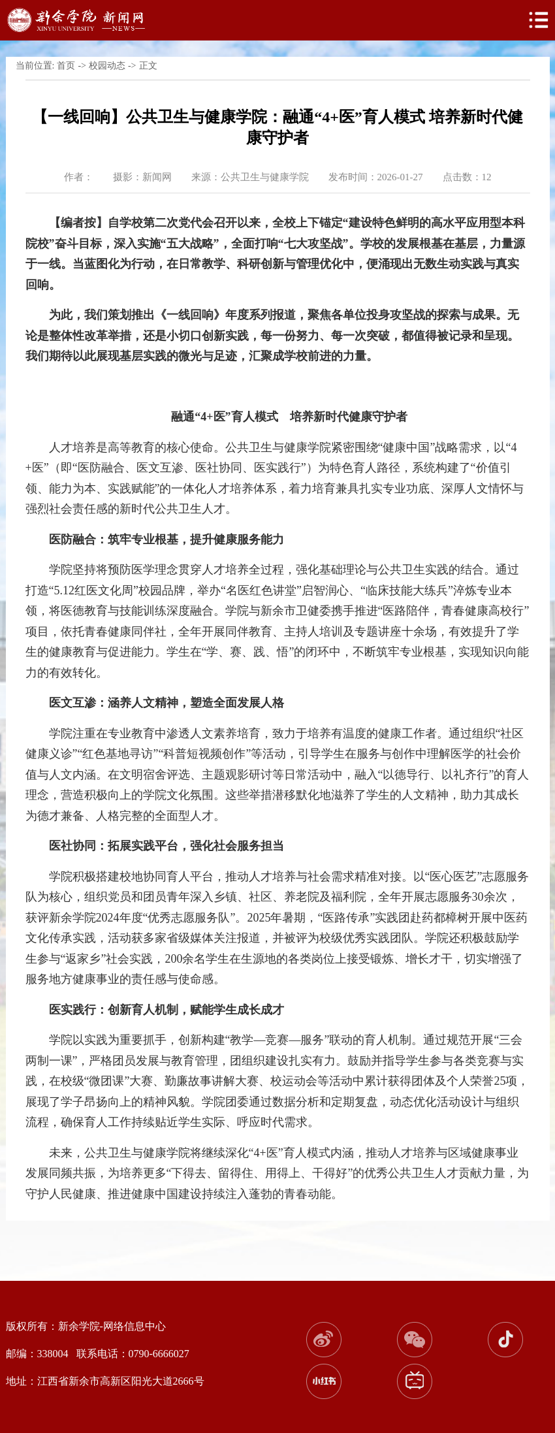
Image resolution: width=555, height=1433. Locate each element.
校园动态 (107, 66)
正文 (148, 66)
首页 (66, 66)
